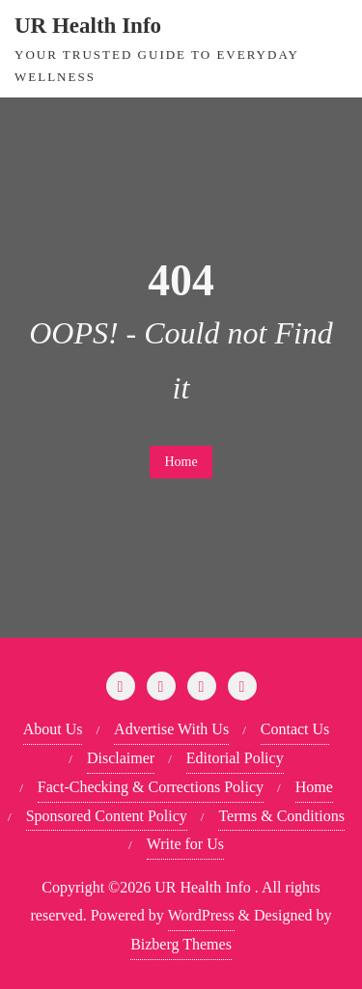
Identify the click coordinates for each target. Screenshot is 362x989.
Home (180, 461)
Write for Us (185, 844)
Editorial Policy (235, 758)
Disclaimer (120, 758)
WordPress (201, 915)
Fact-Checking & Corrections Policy (151, 787)
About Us (53, 729)
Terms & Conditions (281, 816)
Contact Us (295, 729)
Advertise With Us (171, 729)
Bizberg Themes (181, 944)
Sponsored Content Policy (106, 816)
